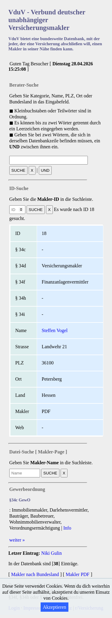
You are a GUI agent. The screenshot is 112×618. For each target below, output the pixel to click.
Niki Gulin (51, 553)
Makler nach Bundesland (35, 574)
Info (67, 527)
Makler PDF (78, 574)
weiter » (17, 539)
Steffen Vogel (55, 330)
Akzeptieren (54, 607)
